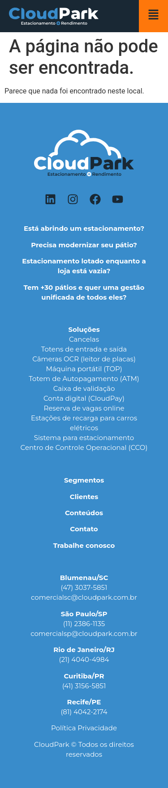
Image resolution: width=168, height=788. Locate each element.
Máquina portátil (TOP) (84, 368)
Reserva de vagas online (83, 408)
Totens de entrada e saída (84, 349)
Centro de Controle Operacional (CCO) (84, 447)
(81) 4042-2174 (83, 712)
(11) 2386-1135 (84, 623)
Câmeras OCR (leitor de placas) (84, 359)
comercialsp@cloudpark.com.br (84, 633)
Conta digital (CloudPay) (84, 398)
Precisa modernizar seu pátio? (84, 245)
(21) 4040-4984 (84, 659)
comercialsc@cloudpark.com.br (84, 597)
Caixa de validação (84, 388)
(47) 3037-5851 (84, 587)
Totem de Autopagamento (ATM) (84, 378)
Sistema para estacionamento (84, 437)
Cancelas (84, 339)
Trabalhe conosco (84, 545)
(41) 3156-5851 (84, 686)
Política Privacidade (84, 728)
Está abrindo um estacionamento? (84, 228)
